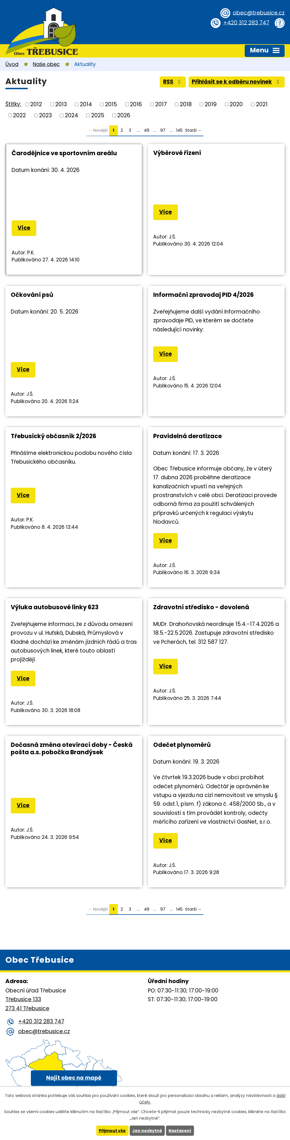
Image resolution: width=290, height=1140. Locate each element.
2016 (136, 104)
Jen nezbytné (147, 1130)
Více (24, 228)
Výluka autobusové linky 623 (55, 607)
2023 (45, 115)
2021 (262, 104)
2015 (111, 104)
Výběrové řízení (177, 153)
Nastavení (180, 1130)
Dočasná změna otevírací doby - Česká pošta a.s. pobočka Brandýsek (72, 748)
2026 (123, 115)
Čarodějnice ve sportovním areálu (64, 153)
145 (179, 130)
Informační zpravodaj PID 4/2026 (203, 295)
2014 (86, 104)
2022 (19, 115)
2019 (211, 104)
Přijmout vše (112, 1130)
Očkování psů (32, 295)
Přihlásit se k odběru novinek (236, 82)
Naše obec (46, 64)
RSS (173, 82)
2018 (186, 104)
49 (146, 130)
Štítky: (13, 104)
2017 (161, 104)
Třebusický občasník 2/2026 (53, 436)
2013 (61, 104)
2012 (36, 104)
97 (162, 130)
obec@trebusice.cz (259, 12)
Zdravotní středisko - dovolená (201, 607)
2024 (71, 115)
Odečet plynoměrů (182, 745)
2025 (97, 115)
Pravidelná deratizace (187, 436)
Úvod (11, 64)
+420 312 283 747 (246, 22)
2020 (236, 104)
